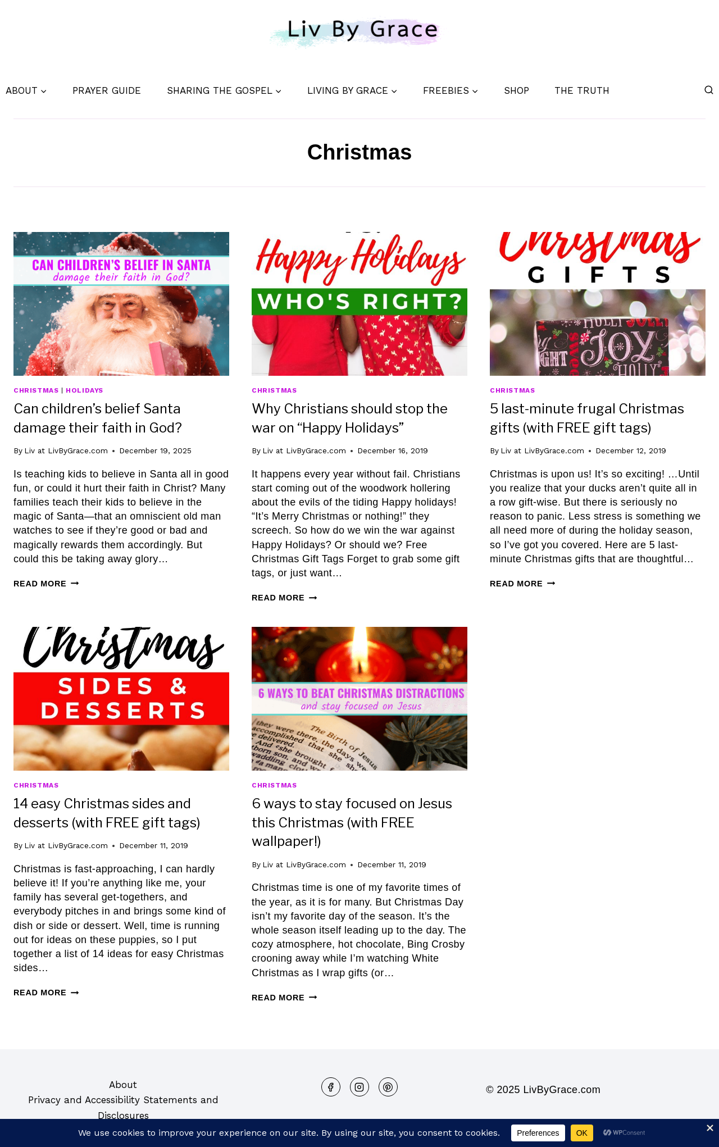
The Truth (581, 90)
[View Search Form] (709, 90)
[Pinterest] (388, 1086)
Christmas (35, 390)
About (123, 1084)
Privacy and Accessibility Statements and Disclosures (123, 1107)
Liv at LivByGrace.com (66, 450)
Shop (516, 90)
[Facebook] (330, 1086)
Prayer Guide (106, 90)
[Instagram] (359, 1086)
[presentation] (121, 304)
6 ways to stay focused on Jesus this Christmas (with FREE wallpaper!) (352, 822)
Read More (46, 583)
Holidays (84, 390)
